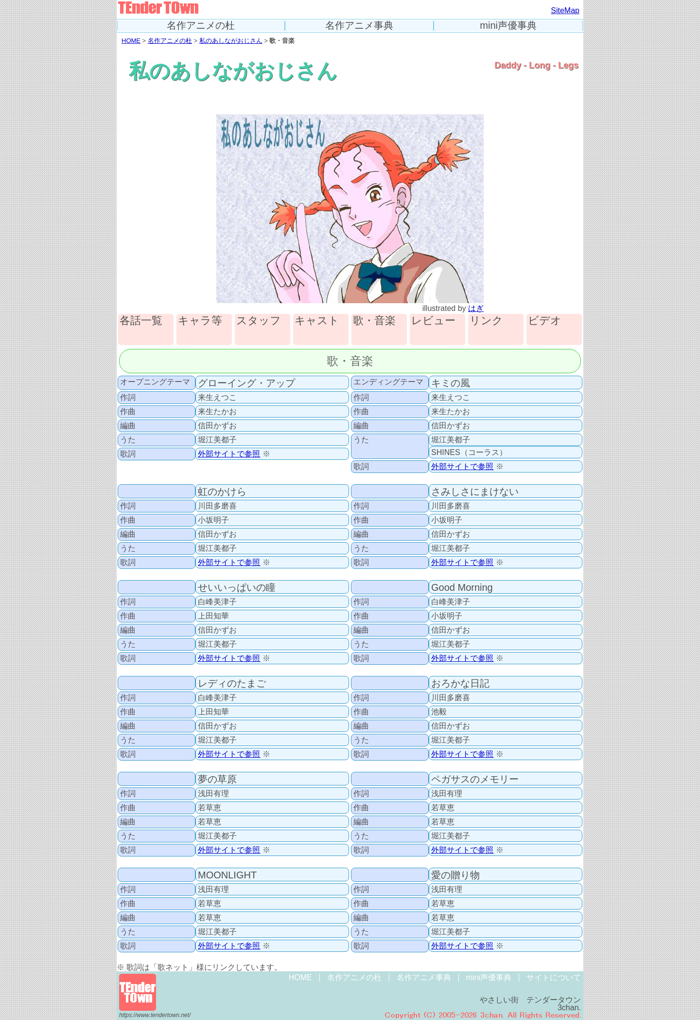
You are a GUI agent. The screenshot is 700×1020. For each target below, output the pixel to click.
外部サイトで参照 (229, 454)
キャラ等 (200, 321)
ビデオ (544, 321)
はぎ (476, 308)
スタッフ (258, 321)
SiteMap (565, 10)
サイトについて (553, 977)
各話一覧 (141, 321)
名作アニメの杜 (201, 25)
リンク (486, 321)
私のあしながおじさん (230, 40)
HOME (131, 40)
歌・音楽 (374, 321)
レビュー (433, 321)
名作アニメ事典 (359, 25)
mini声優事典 (508, 25)
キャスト (317, 321)
